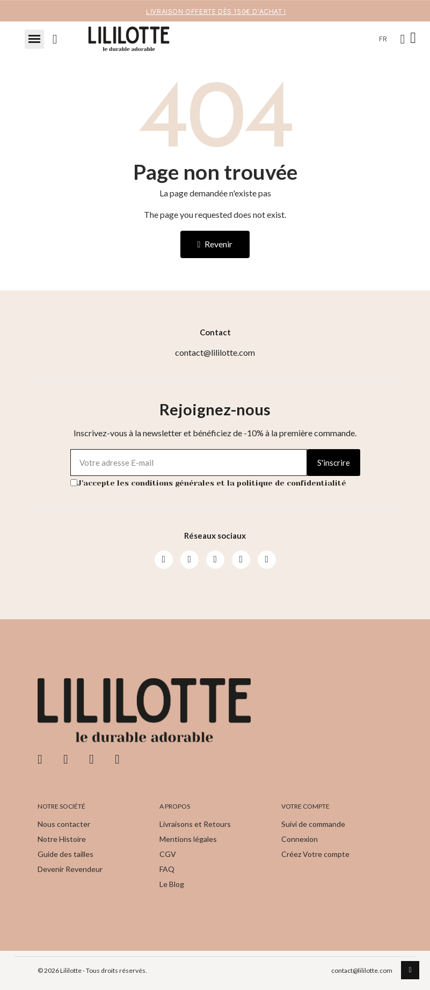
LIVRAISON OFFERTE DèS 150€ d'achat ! (216, 12)
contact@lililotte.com (361, 970)
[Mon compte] (403, 39)
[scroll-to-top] (410, 970)
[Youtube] (215, 560)
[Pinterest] (241, 560)
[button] (34, 39)
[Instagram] (189, 560)
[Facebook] (164, 560)
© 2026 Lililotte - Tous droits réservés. (92, 970)
